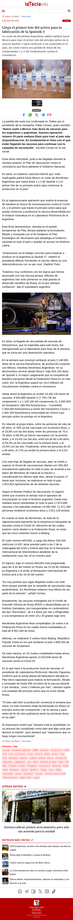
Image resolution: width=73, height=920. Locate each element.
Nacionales (26, 16)
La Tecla (15, 16)
